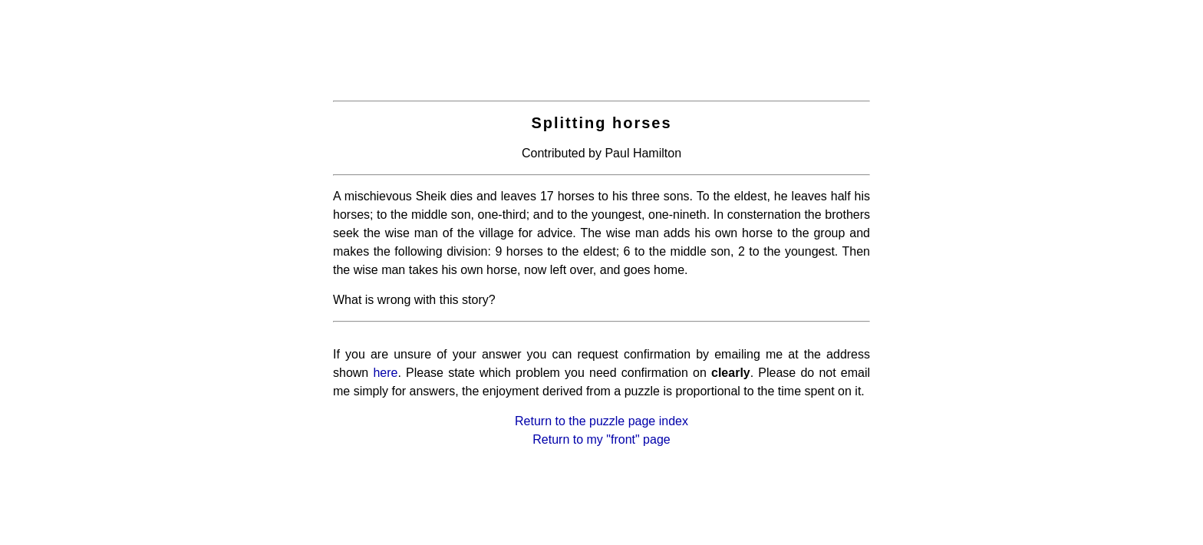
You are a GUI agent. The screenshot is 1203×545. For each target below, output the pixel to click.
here (385, 372)
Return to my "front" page (601, 439)
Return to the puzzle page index (601, 421)
